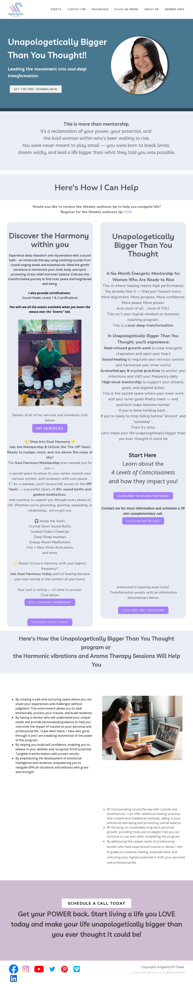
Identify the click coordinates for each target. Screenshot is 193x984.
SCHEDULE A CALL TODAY (49, 622)
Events (56, 9)
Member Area (175, 9)
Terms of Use (158, 972)
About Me (151, 9)
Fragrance (100, 9)
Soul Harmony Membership (50, 602)
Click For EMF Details (143, 521)
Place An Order (126, 9)
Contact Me (76, 9)
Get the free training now (35, 89)
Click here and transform (143, 610)
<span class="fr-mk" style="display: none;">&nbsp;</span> (143, 555)
